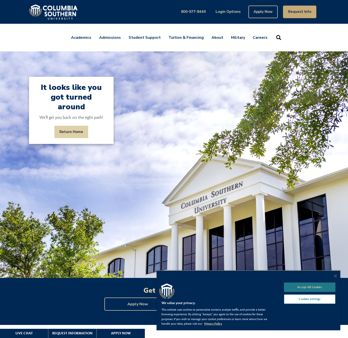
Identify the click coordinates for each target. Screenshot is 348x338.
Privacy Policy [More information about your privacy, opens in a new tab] (213, 324)
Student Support (145, 37)
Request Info (299, 11)
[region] (248, 300)
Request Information (72, 333)
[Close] (335, 276)
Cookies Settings (309, 299)
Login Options (228, 11)
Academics (81, 37)
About (217, 37)
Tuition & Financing (186, 37)
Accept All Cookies (309, 287)
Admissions (110, 37)
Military (238, 37)
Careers (260, 37)
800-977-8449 (193, 11)
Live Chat (24, 333)
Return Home (71, 131)
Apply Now (263, 11)
